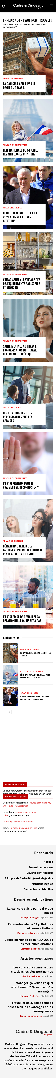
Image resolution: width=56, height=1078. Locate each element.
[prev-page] (5, 712)
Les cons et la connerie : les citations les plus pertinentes (32, 969)
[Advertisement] (28, 749)
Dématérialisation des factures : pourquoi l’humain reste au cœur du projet (22, 550)
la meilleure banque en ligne (24, 828)
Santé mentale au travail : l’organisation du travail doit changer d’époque (20, 350)
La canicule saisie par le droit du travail (19, 85)
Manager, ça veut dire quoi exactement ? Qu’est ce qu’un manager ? (32, 987)
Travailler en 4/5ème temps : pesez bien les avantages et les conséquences (30, 1007)
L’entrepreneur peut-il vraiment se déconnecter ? (21, 485)
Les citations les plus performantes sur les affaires (17, 417)
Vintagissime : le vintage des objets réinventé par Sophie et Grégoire (21, 283)
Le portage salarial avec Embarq (18, 821)
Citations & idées (12, 208)
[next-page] (9, 712)
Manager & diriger (13, 78)
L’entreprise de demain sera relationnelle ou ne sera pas (22, 618)
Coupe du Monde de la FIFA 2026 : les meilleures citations (20, 217)
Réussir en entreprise (15, 145)
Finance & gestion (13, 541)
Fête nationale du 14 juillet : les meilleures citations (22, 152)
